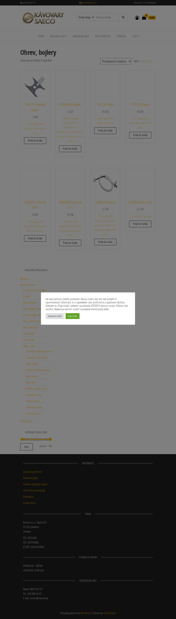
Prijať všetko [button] (72, 316)
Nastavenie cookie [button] (54, 316)
